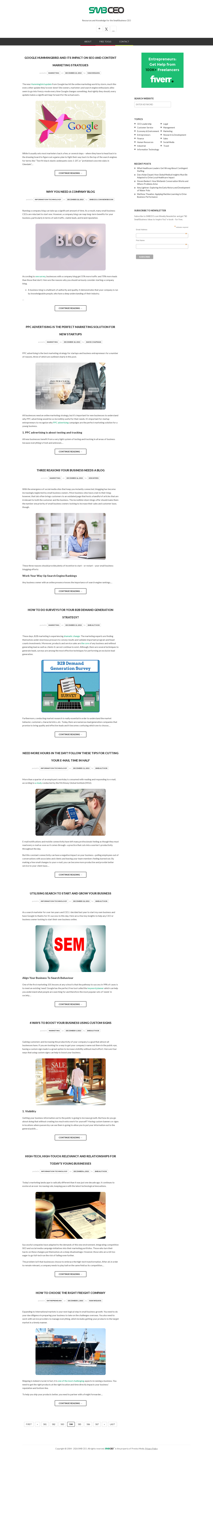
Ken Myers (94, 500)
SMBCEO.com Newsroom (101, 207)
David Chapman (93, 357)
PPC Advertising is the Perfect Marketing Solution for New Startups (70, 340)
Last (112, 1483)
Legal (165, 124)
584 (71, 1483)
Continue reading (71, 180)
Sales (165, 138)
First (29, 1483)
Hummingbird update (41, 91)
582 (53, 1483)
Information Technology (48, 207)
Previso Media (137, 1508)
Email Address (161, 230)
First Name (161, 240)
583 (62, 1483)
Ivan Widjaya (93, 80)
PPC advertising (61, 437)
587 (97, 1483)
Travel (166, 146)
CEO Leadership (144, 124)
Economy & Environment (148, 131)
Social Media (168, 142)
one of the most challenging (71, 1440)
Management (169, 127)
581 (45, 1483)
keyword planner (96, 1025)
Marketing (53, 80)
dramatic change (72, 658)
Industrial (141, 146)
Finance (140, 138)
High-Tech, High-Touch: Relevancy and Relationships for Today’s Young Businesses (70, 1207)
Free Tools (105, 41)
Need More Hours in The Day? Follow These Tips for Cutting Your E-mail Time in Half (71, 781)
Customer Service (145, 127)
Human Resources (145, 142)
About (87, 41)
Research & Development (174, 135)
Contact (124, 41)
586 (88, 1483)
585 (79, 1483)
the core (85, 665)
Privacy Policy (151, 1508)
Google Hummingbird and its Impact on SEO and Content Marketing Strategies (70, 64)
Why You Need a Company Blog (70, 198)
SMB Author (94, 647)
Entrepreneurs (54, 1360)
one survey (40, 283)
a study (38, 812)
